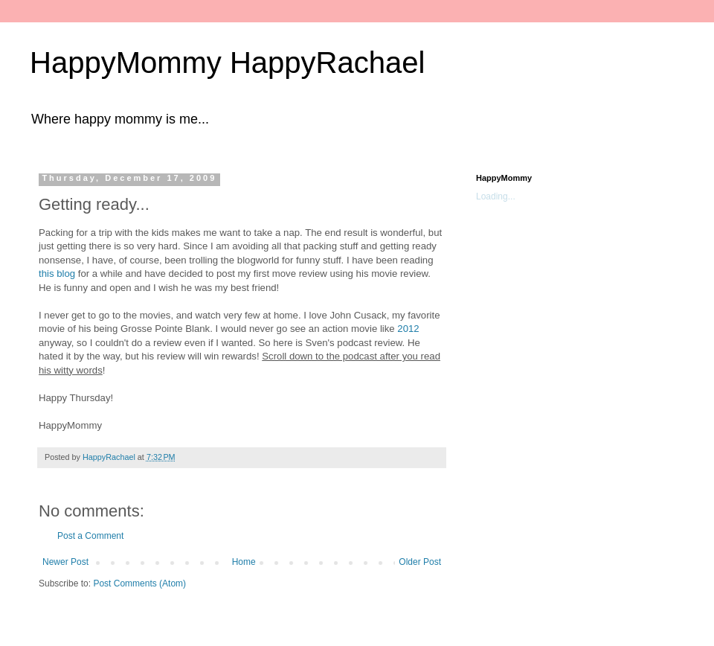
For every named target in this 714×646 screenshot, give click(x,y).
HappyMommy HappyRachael (227, 62)
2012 (408, 328)
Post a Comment (90, 536)
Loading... (495, 196)
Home (244, 562)
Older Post (420, 562)
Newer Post (65, 562)
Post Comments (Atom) (139, 583)
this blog (57, 273)
